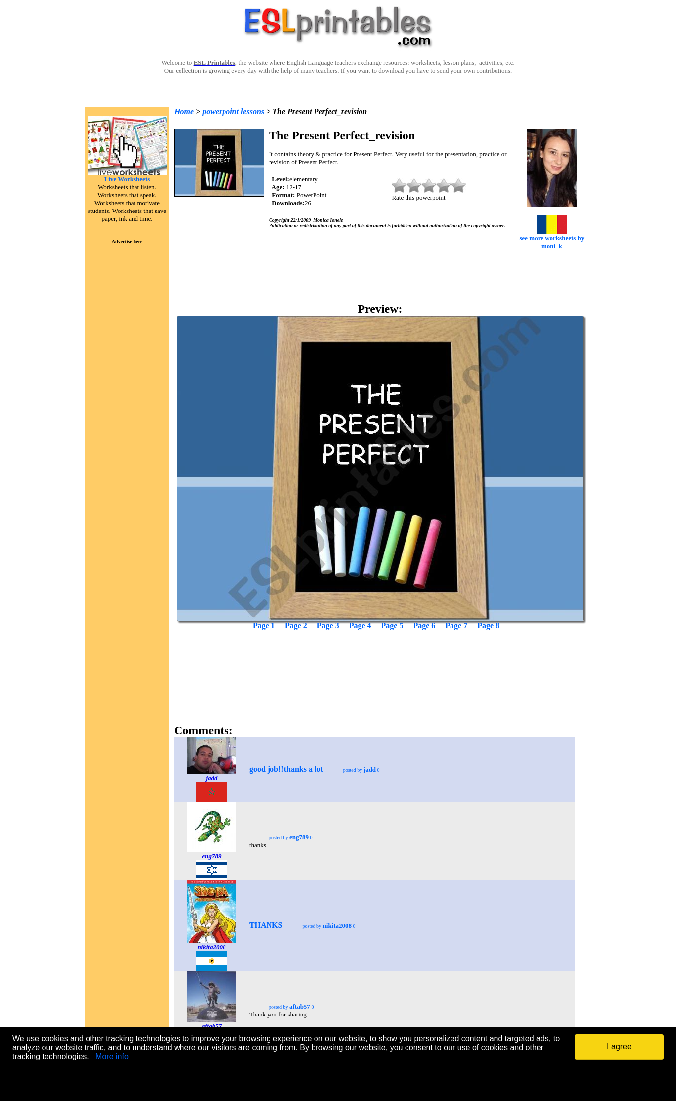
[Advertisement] (380, 660)
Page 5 (392, 625)
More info (112, 1056)
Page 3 (328, 625)
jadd (211, 778)
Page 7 (456, 625)
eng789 (211, 856)
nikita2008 (211, 947)
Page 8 (488, 625)
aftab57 (212, 1026)
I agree (619, 1046)
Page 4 (360, 625)
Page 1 (264, 625)
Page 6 (424, 625)
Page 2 (296, 625)
